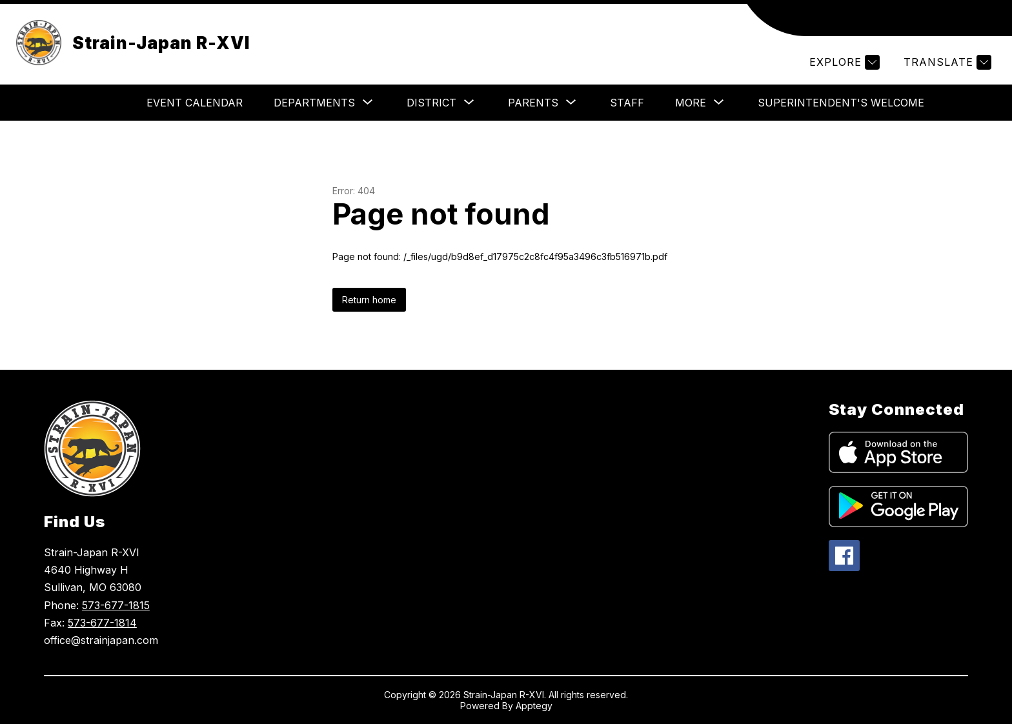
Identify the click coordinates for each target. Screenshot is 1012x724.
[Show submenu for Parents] (533, 102)
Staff (627, 102)
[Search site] (986, 18)
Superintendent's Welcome (841, 102)
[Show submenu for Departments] (314, 102)
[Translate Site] (945, 62)
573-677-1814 (102, 622)
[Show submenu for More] (690, 102)
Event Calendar (195, 102)
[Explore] (843, 62)
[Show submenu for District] (431, 102)
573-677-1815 (116, 605)
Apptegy (534, 705)
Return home (369, 299)
